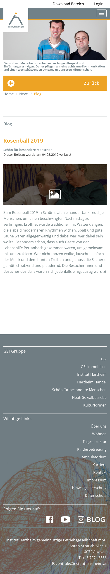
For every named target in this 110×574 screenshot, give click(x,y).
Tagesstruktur (95, 441)
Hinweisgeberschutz (89, 487)
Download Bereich (68, 3)
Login (98, 3)
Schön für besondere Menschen (79, 389)
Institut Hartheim (92, 374)
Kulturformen (95, 405)
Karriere (100, 464)
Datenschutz (96, 495)
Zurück (91, 83)
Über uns (99, 426)
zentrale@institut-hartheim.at (81, 563)
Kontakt (100, 472)
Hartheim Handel (92, 382)
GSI (104, 358)
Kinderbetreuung (92, 449)
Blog (96, 519)
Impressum (97, 480)
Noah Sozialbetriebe (89, 397)
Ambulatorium (94, 456)
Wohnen (99, 433)
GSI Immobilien (94, 366)
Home (8, 93)
